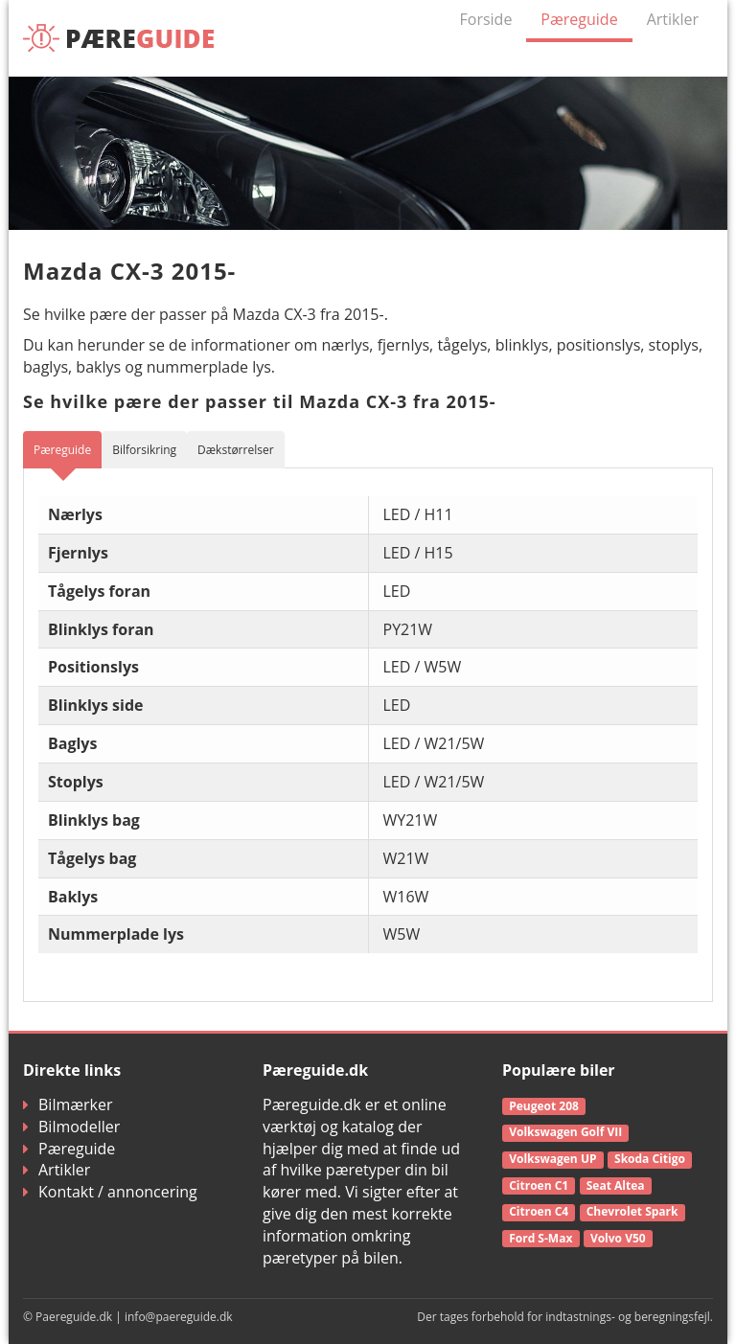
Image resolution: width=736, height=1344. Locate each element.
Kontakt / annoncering (110, 1191)
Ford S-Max (540, 1238)
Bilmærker (68, 1104)
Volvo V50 (618, 1238)
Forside (486, 19)
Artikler (673, 19)
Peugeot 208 (544, 1106)
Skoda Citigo (649, 1158)
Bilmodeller (71, 1126)
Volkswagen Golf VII (565, 1132)
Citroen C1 (538, 1185)
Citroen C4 (538, 1211)
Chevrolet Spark (632, 1211)
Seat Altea (615, 1185)
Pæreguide (578, 19)
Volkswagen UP (552, 1158)
